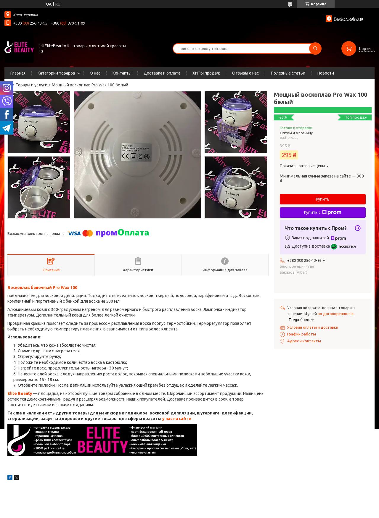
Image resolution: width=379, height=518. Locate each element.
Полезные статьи (288, 73)
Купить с (322, 212)
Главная (17, 73)
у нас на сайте (176, 418)
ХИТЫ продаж (206, 73)
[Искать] (315, 48)
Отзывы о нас (245, 73)
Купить (323, 199)
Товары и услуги (31, 85)
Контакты (122, 73)
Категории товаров (56, 73)
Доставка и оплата (162, 73)
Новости (325, 73)
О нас (95, 73)
